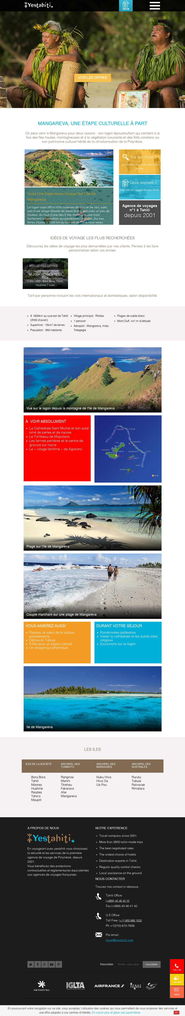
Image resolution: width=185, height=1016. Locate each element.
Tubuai (136, 781)
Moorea (36, 785)
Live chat (177, 979)
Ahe (63, 792)
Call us (177, 967)
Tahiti (35, 781)
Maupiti (36, 800)
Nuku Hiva (103, 777)
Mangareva (69, 796)
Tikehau (66, 785)
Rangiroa (67, 777)
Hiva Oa (102, 781)
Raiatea (36, 792)
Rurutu (136, 777)
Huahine (37, 788)
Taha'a (35, 796)
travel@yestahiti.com (119, 940)
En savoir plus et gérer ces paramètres (116, 1012)
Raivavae (138, 785)
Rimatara (138, 788)
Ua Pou (101, 785)
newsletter (152, 964)
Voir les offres (92, 78)
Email (177, 992)
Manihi (65, 781)
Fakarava (67, 788)
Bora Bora (38, 777)
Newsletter (106, 964)
